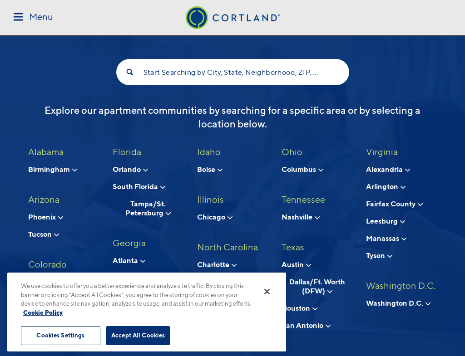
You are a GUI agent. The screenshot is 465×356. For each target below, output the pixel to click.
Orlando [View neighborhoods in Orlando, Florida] (130, 169)
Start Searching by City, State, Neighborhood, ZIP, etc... (232, 72)
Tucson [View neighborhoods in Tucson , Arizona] (43, 234)
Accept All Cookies (138, 335)
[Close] (267, 292)
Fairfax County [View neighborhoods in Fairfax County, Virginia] (394, 203)
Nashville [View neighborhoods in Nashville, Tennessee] (301, 216)
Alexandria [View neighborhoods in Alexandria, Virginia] (388, 169)
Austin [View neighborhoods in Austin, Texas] (296, 264)
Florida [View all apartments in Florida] (127, 151)
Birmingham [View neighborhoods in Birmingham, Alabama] (52, 169)
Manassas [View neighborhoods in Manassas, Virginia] (386, 238)
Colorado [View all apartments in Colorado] (47, 264)
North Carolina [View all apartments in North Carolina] (227, 247)
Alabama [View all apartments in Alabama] (46, 151)
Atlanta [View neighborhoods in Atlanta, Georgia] (129, 260)
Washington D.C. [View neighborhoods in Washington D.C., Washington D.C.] (398, 302)
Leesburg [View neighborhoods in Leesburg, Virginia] (385, 220)
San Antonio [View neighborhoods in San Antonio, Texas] (306, 325)
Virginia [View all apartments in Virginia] (382, 151)
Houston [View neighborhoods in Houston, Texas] (299, 307)
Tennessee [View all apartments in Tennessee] (303, 199)
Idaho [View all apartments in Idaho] (209, 151)
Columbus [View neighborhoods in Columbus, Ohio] (302, 169)
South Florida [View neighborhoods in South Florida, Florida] (139, 186)
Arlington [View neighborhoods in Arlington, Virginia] (386, 186)
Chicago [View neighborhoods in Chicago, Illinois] (214, 216)
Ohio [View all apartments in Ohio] (292, 151)
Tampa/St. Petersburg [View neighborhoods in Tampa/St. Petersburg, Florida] (148, 208)
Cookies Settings (60, 335)
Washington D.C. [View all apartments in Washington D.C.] (400, 285)
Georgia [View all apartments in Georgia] (129, 243)
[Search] (129, 72)
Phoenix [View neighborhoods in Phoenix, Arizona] (45, 216)
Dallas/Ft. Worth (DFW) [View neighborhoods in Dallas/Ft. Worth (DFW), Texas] (317, 286)
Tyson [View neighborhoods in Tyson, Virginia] (379, 255)
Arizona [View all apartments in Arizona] (43, 199)
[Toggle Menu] (33, 17)
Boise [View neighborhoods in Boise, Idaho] (210, 169)
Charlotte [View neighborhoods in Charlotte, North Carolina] (217, 264)
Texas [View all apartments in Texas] (293, 247)
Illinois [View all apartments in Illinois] (210, 199)
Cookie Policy (43, 312)
